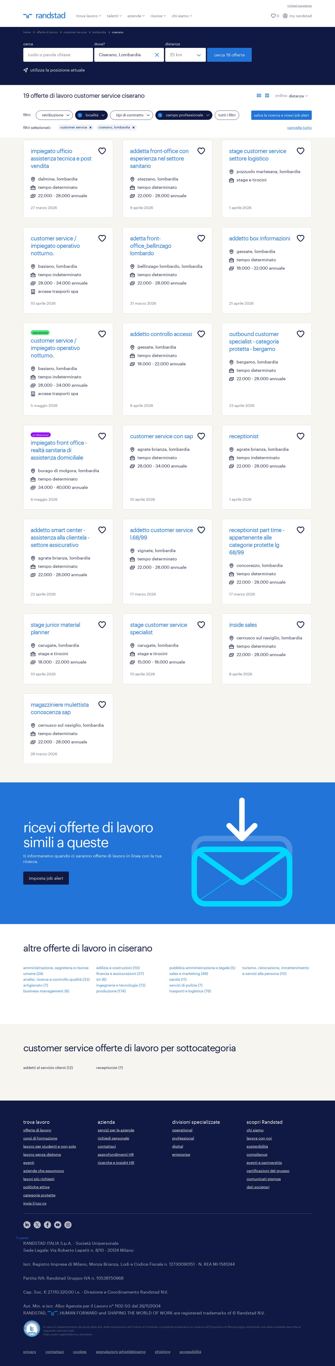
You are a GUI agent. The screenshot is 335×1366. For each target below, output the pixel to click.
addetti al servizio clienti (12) (48, 1067)
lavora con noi (259, 1138)
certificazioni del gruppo (268, 1170)
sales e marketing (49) (188, 973)
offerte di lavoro (47, 32)
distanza (172, 44)
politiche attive (36, 1187)
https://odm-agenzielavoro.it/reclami (67, 1334)
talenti (114, 15)
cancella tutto (299, 127)
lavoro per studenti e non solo (49, 1146)
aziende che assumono (43, 1170)
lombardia (99, 32)
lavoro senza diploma (42, 1154)
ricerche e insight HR (116, 1162)
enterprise (181, 1154)
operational (182, 1130)
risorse (158, 15)
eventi (28, 1162)
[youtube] (57, 1225)
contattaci (107, 1146)
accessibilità (190, 1351)
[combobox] (58, 55)
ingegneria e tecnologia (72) (120, 985)
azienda (136, 15)
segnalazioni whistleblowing (121, 1351)
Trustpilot (22, 1237)
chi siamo (182, 15)
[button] (90, 127)
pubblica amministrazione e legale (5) (202, 967)
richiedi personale (113, 1138)
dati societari (258, 1187)
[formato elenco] (259, 95)
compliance (257, 1154)
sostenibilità (257, 1146)
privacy (29, 1351)
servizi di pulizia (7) (185, 985)
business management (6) (46, 991)
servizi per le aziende (116, 1130)
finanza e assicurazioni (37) (120, 973)
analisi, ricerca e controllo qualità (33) (56, 979)
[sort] (297, 92)
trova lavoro (88, 15)
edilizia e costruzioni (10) (118, 967)
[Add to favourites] (102, 151)
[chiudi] (157, 54)
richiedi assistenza (299, 5)
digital (177, 1146)
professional (183, 1138)
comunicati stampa (264, 1178)
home (27, 32)
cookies (80, 1351)
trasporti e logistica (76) (190, 991)
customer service (75, 32)
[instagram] (68, 1225)
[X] (37, 1225)
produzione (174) (111, 991)
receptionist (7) (109, 1067)
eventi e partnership (264, 1162)
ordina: (281, 95)
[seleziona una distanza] (185, 55)
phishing (162, 1351)
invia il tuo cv (35, 1203)
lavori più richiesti (38, 1178)
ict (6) (101, 979)
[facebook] (47, 1225)
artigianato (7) (35, 985)
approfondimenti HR (116, 1154)
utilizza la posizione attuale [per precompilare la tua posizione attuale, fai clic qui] (57, 69)
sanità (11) (178, 979)
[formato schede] (267, 95)
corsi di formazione (40, 1138)
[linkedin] (27, 1225)
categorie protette (39, 1195)
